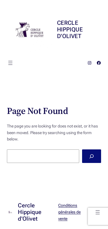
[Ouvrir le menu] (10, 62)
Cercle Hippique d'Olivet (70, 29)
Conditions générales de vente (69, 212)
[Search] (91, 156)
